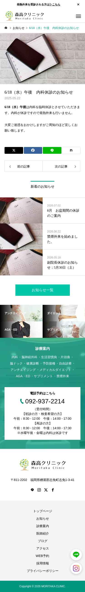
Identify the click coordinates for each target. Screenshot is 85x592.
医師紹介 (42, 533)
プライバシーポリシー (42, 571)
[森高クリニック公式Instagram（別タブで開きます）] (76, 568)
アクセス (42, 548)
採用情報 (42, 563)
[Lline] (52, 150)
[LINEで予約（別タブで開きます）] (76, 554)
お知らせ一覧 (42, 290)
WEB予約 (42, 556)
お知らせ (42, 518)
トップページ (42, 511)
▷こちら (54, 4)
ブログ (42, 541)
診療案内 (42, 526)
